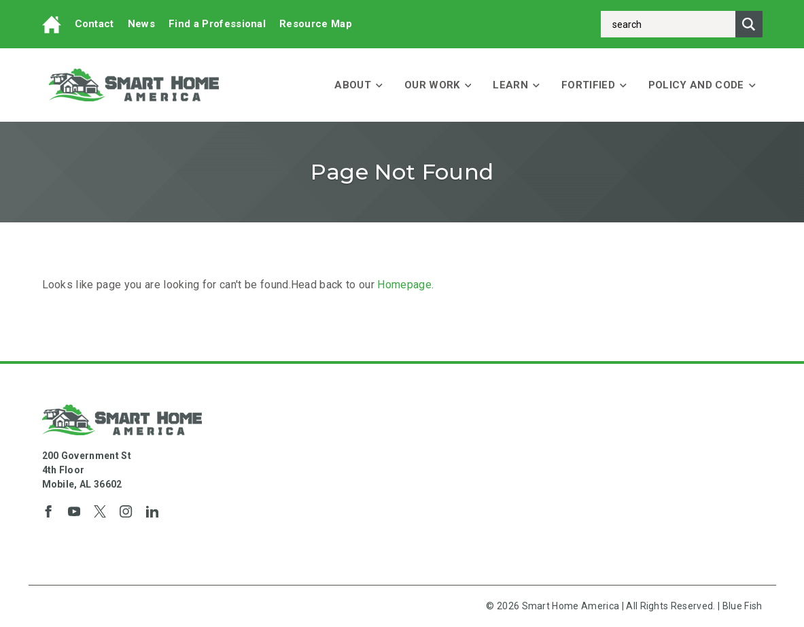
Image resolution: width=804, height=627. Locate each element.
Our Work (437, 85)
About (358, 85)
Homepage (404, 284)
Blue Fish (742, 605)
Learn (516, 85)
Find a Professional (217, 24)
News (141, 24)
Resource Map (315, 24)
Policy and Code (702, 85)
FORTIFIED (594, 85)
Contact (94, 24)
